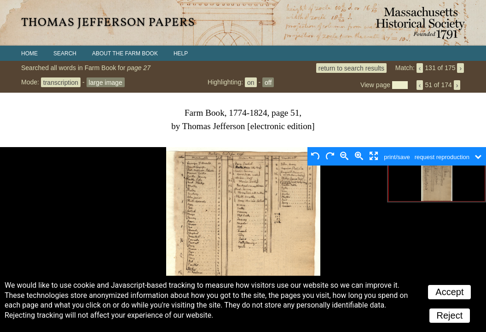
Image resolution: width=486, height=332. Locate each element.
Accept (449, 292)
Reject (450, 315)
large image (105, 82)
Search (64, 53)
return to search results (351, 67)
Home (29, 53)
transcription (60, 82)
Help (181, 53)
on (251, 82)
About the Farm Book (125, 53)
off (268, 82)
